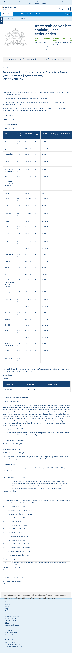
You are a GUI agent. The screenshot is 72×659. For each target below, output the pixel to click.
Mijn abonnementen (42, 14)
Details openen (1, 20)
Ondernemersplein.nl (11, 644)
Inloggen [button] (62, 9)
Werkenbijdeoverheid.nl (12, 647)
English (7, 606)
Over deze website (10, 602)
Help (6, 609)
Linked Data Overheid (12, 632)
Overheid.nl (6, 14)
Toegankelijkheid (10, 621)
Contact (7, 604)
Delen (65, 59)
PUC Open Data (10, 635)
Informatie (32, 59)
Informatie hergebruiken (12, 616)
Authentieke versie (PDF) (16, 59)
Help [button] (66, 14)
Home (16, 14)
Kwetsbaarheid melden (12, 625)
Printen (56, 59)
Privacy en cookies (10, 618)
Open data (8, 630)
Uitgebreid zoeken (27, 14)
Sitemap (7, 623)
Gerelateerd (44, 59)
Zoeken (7, 611)
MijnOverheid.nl (10, 640)
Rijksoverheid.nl (10, 642)
